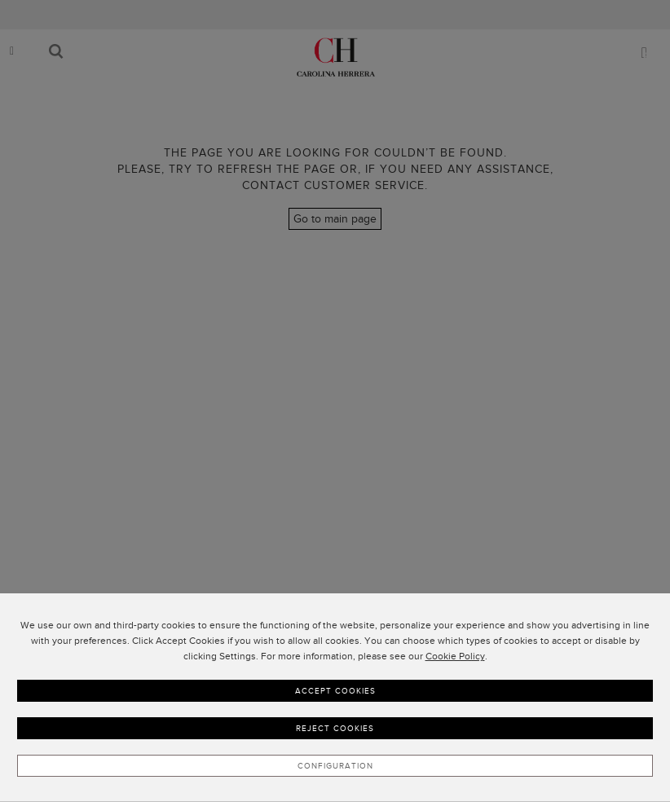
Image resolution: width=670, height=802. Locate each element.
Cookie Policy (455, 656)
